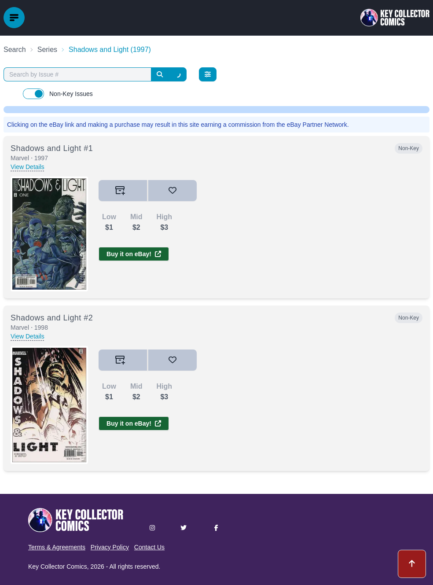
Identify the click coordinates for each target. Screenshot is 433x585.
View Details (27, 166)
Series (47, 49)
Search (15, 49)
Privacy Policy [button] (110, 547)
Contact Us (149, 547)
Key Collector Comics (57, 566)
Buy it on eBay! (133, 254)
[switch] (33, 93)
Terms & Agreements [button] (56, 547)
